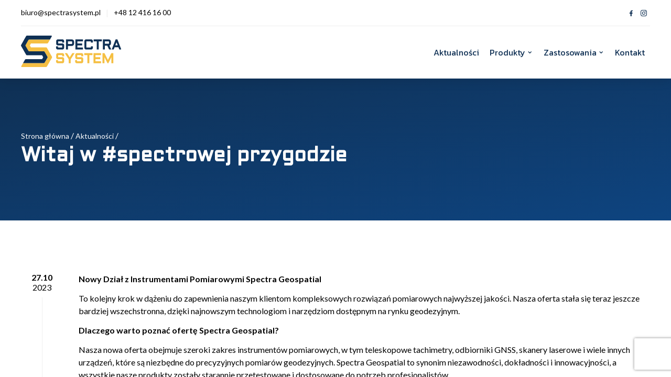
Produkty (507, 52)
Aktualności (456, 52)
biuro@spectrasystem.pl (61, 12)
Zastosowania (570, 52)
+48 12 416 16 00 (142, 12)
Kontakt (630, 52)
